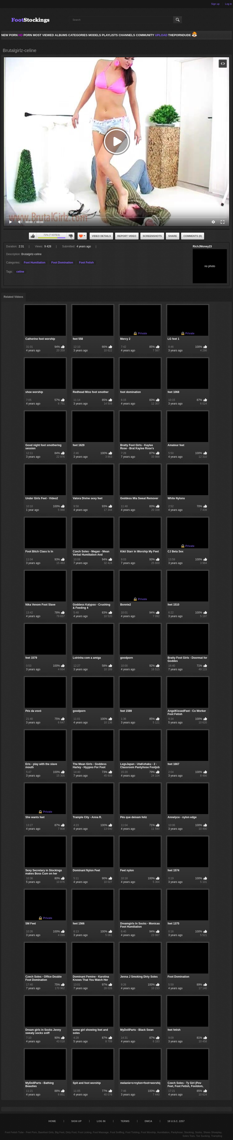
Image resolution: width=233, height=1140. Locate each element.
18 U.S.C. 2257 (176, 1121)
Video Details (101, 236)
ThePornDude (179, 35)
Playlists (110, 35)
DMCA (148, 1121)
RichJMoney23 (202, 246)
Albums (61, 35)
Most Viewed (43, 35)
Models (94, 35)
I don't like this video (70, 236)
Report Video (126, 236)
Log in (228, 3)
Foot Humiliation (35, 262)
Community (145, 35)
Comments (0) (192, 236)
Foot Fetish (86, 262)
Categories (78, 35)
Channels (127, 35)
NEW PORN (9, 35)
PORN (25, 35)
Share (172, 236)
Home (52, 1121)
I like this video (33, 236)
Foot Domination (62, 262)
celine (20, 271)
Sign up (215, 3)
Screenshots (152, 236)
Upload (161, 35)
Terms (125, 1121)
